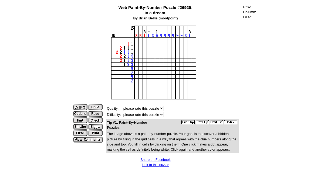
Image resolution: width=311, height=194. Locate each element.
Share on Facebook (155, 160)
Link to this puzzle (155, 165)
